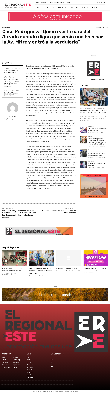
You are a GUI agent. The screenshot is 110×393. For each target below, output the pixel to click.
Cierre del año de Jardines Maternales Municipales (13, 269)
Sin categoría (6, 27)
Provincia (6, 68)
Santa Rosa (7, 90)
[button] (103, 7)
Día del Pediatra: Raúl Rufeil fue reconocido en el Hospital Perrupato (41, 270)
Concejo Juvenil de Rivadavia (64, 269)
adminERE (12, 116)
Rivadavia (91, 126)
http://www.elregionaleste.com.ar (12, 119)
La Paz (90, 136)
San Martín (7, 76)
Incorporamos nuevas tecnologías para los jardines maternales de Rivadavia (96, 153)
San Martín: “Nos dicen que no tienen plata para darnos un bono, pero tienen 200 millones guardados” (11, 83)
